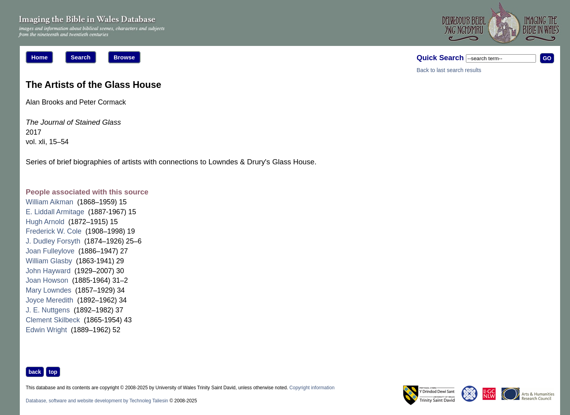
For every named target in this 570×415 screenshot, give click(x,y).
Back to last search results (448, 70)
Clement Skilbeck (53, 320)
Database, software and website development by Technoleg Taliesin (97, 401)
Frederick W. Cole (54, 231)
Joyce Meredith (49, 300)
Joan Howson (47, 280)
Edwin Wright (46, 330)
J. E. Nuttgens (48, 310)
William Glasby (49, 261)
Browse (124, 57)
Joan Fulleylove (50, 251)
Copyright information (311, 387)
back (34, 372)
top (53, 372)
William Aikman (49, 202)
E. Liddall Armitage (55, 212)
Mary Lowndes (48, 290)
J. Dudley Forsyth (53, 241)
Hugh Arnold (45, 222)
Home (39, 57)
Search (81, 57)
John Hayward (48, 271)
